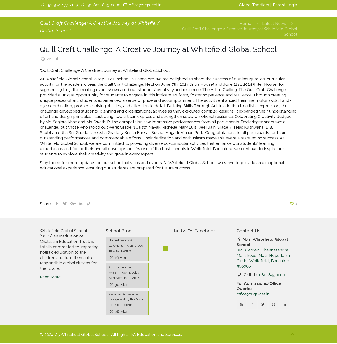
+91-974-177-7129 (62, 4)
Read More (50, 276)
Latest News (274, 23)
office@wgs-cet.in (145, 4)
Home (245, 23)
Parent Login (285, 4)
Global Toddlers (254, 4)
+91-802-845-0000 (103, 4)
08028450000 (272, 274)
